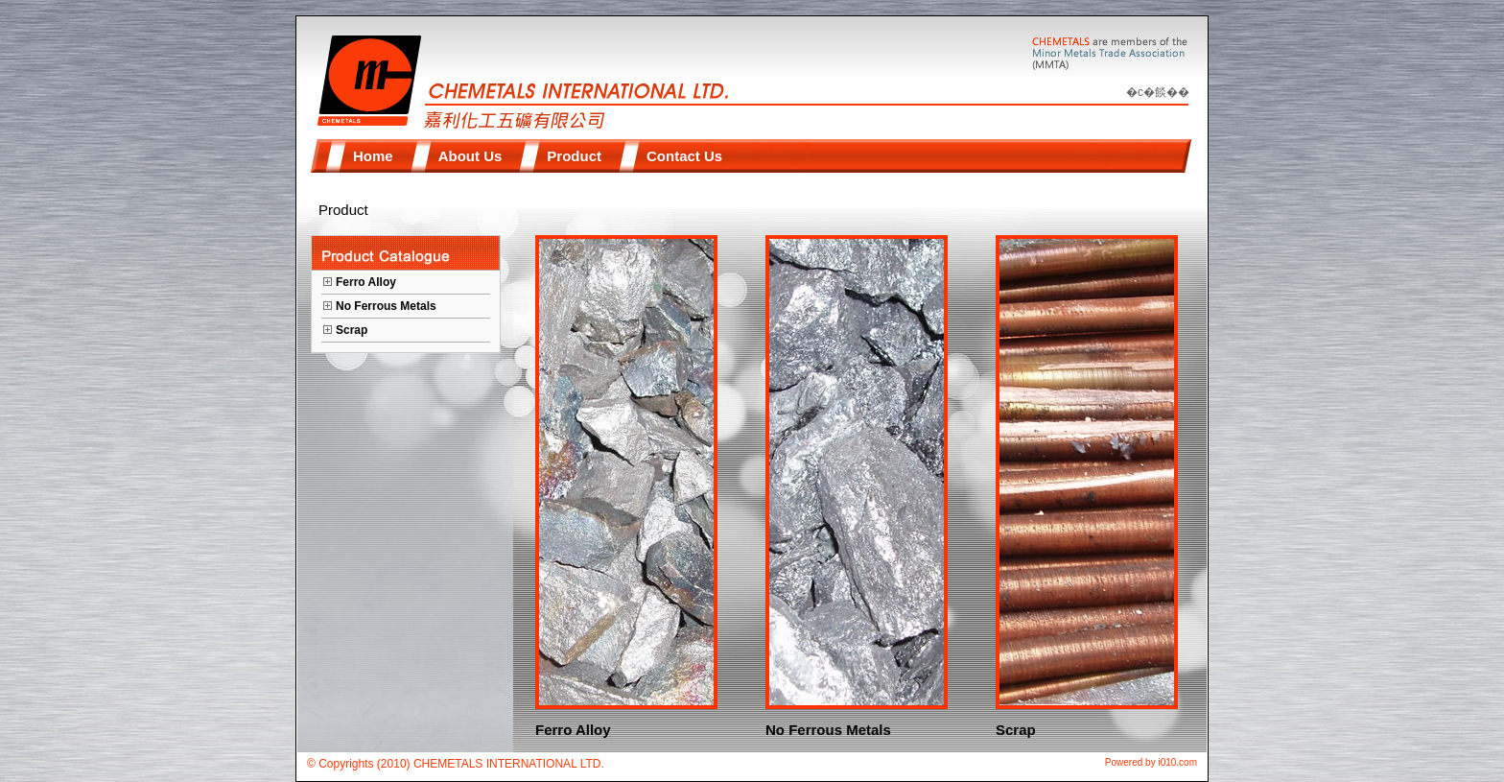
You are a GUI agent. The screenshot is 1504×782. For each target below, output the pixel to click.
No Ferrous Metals (386, 306)
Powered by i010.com (1151, 762)
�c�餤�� (1157, 92)
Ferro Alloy (366, 282)
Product (343, 209)
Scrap (351, 330)
